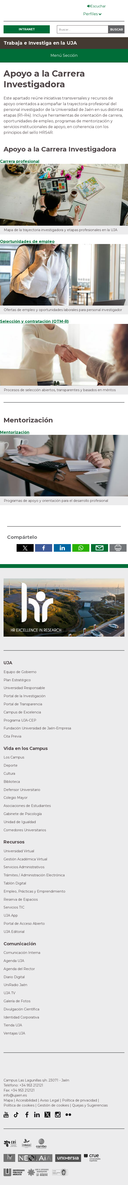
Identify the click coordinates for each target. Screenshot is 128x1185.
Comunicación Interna (22, 953)
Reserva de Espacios (21, 899)
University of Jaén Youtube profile (6, 1114)
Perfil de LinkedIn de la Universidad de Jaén (37, 1114)
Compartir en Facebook (43, 548)
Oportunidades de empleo (27, 241)
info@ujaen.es (15, 1095)
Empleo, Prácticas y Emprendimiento (34, 891)
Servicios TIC (14, 907)
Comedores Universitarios (25, 830)
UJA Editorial (14, 932)
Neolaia (35, 1158)
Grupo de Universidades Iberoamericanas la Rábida (38, 1172)
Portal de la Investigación (25, 696)
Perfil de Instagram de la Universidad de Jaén (58, 1114)
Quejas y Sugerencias (90, 1105)
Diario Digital (14, 977)
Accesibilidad (26, 1100)
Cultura (9, 773)
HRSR (9, 1158)
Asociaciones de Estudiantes (27, 806)
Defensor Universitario (22, 790)
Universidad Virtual (19, 851)
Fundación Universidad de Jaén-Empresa (37, 728)
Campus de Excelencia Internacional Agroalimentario (26, 1143)
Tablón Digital (15, 883)
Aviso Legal (49, 1100)
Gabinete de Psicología (23, 814)
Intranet (27, 29)
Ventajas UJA (14, 1033)
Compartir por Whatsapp (80, 548)
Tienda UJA (13, 1025)
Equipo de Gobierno (20, 672)
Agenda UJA (14, 961)
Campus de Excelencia (22, 712)
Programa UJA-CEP (20, 720)
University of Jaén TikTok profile (16, 1114)
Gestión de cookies (53, 1105)
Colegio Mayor (15, 797)
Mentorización (14, 432)
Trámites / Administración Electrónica (34, 875)
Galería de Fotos (17, 1001)
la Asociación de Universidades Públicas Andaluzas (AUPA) (14, 1172)
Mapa (8, 1100)
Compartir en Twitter (25, 548)
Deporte (11, 765)
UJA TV (9, 993)
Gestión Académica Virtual (25, 859)
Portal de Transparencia (23, 704)
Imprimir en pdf (118, 548)
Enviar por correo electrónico (99, 548)
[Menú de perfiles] (92, 13)
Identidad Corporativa (21, 1017)
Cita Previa (12, 736)
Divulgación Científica (21, 1009)
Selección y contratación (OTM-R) (34, 321)
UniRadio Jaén (15, 985)
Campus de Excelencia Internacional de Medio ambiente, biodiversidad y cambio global (41, 1143)
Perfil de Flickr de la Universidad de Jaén (68, 1114)
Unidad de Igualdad (20, 822)
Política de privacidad (79, 1100)
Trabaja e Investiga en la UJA (40, 43)
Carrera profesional (19, 161)
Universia (68, 1158)
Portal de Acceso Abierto (24, 923)
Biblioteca (12, 782)
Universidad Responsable (24, 688)
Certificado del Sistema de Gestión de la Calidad (60, 1171)
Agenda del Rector (19, 969)
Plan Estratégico (17, 680)
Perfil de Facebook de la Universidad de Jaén (26, 1114)
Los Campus (14, 757)
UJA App (11, 915)
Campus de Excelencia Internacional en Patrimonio (10, 1143)
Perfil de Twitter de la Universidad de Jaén (47, 1114)
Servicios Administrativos (24, 867)
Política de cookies (19, 1105)
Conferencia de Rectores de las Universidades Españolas (92, 1158)
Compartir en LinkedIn (62, 548)
